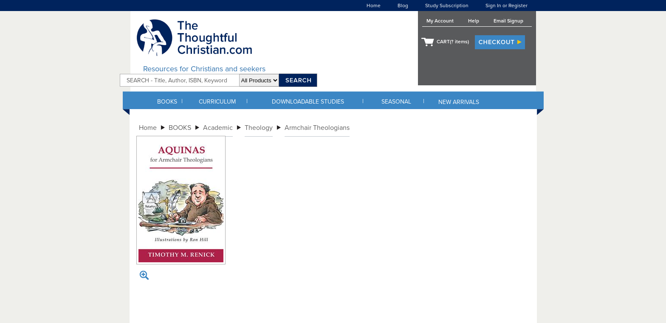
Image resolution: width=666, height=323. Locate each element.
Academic (218, 128)
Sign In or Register (506, 5)
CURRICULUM (217, 101)
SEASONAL (396, 101)
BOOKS (167, 101)
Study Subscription (446, 5)
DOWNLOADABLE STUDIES (308, 101)
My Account (440, 21)
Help (473, 21)
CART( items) (453, 42)
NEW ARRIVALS (458, 102)
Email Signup (508, 21)
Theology (259, 128)
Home (374, 5)
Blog (403, 5)
